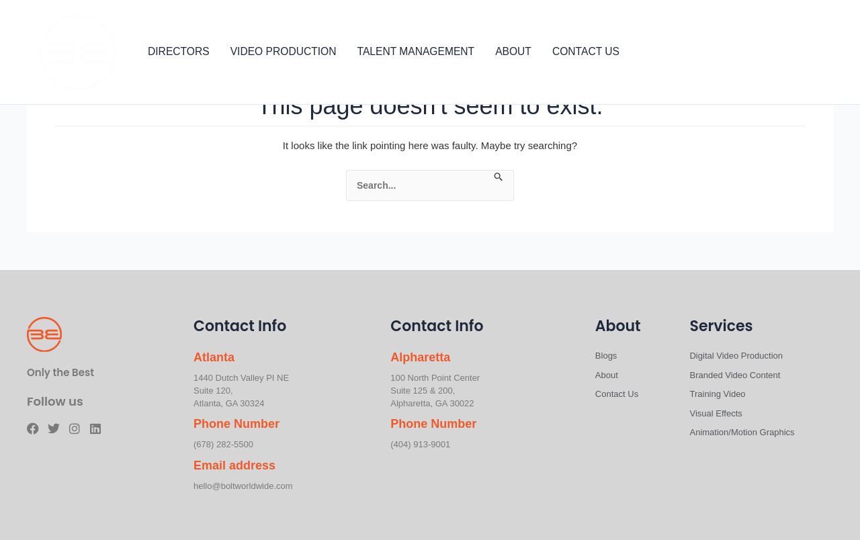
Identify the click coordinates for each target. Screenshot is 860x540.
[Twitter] (790, 53)
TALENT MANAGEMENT (416, 52)
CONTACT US (585, 52)
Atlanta (214, 357)
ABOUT (513, 52)
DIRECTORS (179, 52)
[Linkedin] (830, 53)
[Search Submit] (499, 177)
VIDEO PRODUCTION (283, 52)
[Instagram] (810, 53)
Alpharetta (420, 357)
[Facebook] (770, 53)
